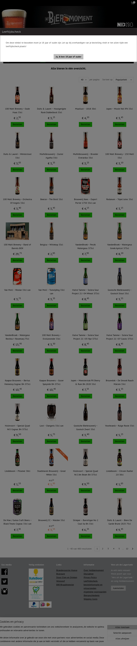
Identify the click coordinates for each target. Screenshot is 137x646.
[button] (68, 56)
